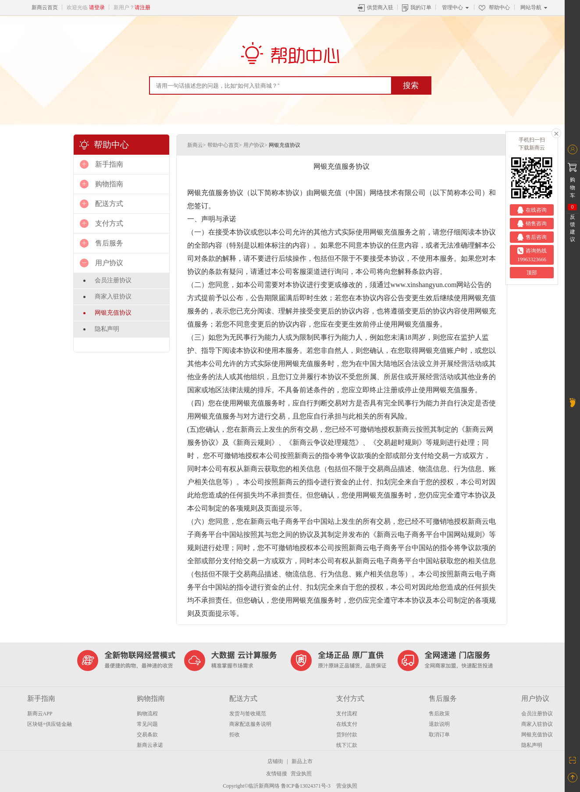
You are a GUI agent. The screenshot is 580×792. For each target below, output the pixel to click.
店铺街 (275, 761)
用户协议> (255, 145)
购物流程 (147, 713)
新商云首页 (45, 7)
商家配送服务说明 (250, 724)
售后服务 (443, 698)
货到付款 (346, 735)
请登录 (97, 7)
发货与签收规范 (247, 713)
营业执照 (301, 774)
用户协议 (535, 698)
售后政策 (439, 713)
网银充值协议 (113, 312)
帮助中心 (494, 7)
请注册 (142, 7)
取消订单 (439, 735)
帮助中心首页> (224, 145)
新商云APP (40, 713)
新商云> (196, 145)
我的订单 (416, 7)
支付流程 (346, 713)
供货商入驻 (375, 7)
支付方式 (350, 698)
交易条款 (147, 735)
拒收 (234, 735)
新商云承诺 (150, 745)
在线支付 (346, 724)
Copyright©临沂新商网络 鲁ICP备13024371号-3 (276, 786)
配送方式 (243, 698)
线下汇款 (346, 745)
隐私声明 (107, 329)
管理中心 (455, 7)
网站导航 (533, 7)
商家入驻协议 (113, 296)
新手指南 (41, 698)
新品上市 (302, 761)
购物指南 (151, 698)
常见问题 (147, 724)
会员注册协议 (113, 280)
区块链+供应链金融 (49, 724)
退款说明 (439, 724)
